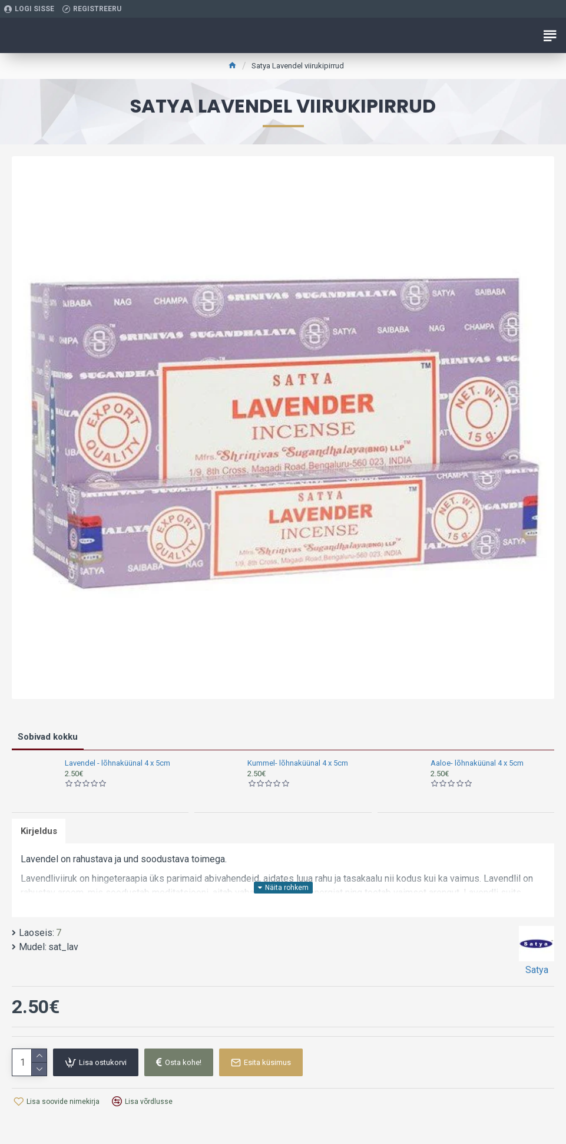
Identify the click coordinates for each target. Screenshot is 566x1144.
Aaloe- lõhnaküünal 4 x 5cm (477, 763)
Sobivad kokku (48, 736)
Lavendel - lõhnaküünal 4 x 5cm (117, 763)
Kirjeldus (39, 831)
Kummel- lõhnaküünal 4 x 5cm (297, 763)
